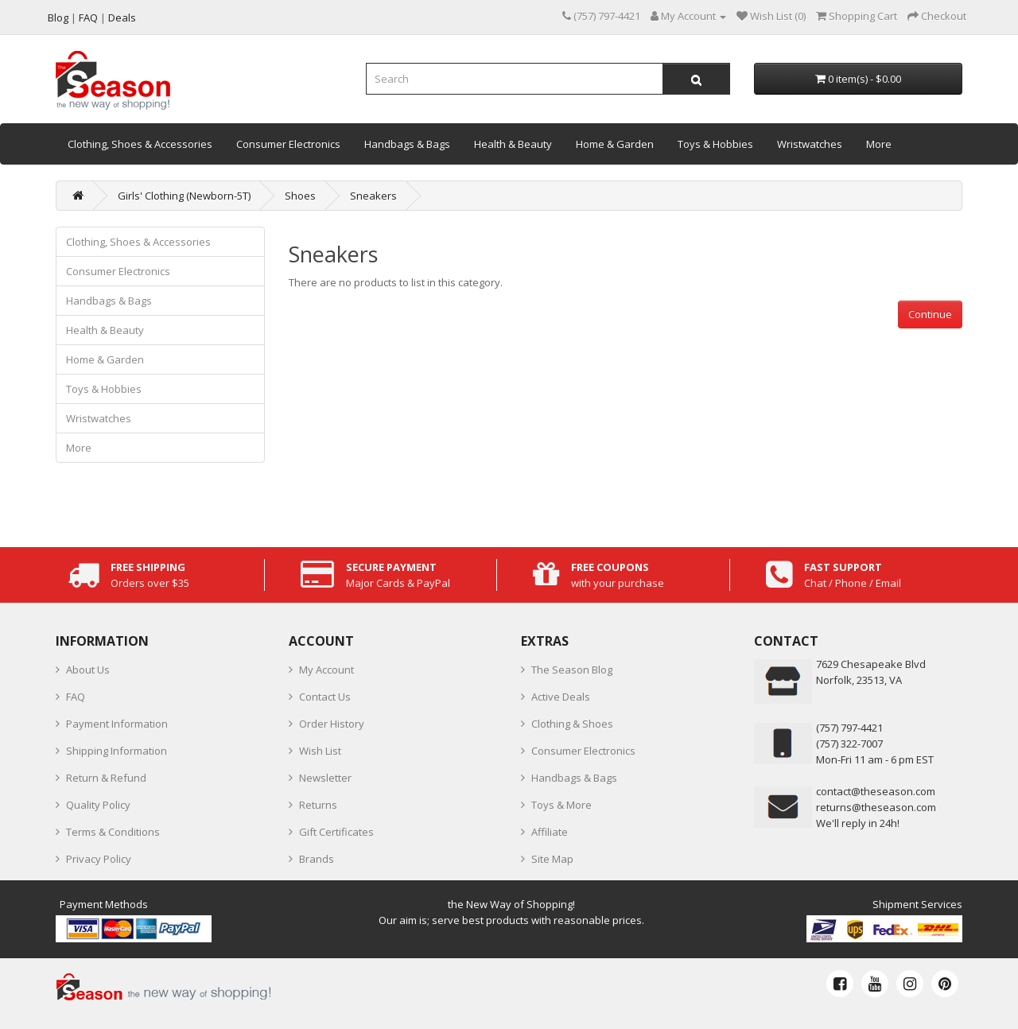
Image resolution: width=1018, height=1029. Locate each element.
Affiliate (549, 832)
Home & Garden (615, 144)
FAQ (75, 696)
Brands (316, 859)
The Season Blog (571, 669)
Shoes (300, 195)
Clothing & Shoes (572, 723)
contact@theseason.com (875, 791)
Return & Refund (106, 778)
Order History (331, 723)
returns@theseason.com (876, 807)
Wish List (320, 751)
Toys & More (561, 805)
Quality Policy (98, 805)
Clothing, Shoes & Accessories (140, 144)
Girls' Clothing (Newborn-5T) (184, 195)
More (879, 144)
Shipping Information (116, 751)
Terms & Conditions (113, 832)
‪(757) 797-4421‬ (849, 727)
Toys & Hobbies (715, 144)
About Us (88, 669)
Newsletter (325, 778)
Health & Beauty (513, 144)
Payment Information (117, 723)
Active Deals (560, 696)
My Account (326, 669)
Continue (930, 314)
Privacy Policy (98, 859)
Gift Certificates (336, 832)
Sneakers (373, 195)
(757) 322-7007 (849, 743)
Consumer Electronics (288, 144)
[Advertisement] (626, 439)
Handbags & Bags (407, 144)
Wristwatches (809, 144)
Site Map (552, 859)
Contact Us (325, 696)
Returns (318, 805)
